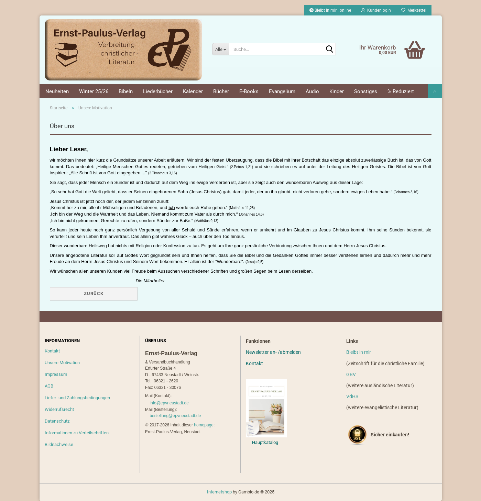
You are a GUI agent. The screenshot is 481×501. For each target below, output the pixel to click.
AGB (49, 386)
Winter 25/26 (93, 91)
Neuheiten (57, 91)
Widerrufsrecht (59, 409)
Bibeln (126, 91)
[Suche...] (220, 49)
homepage (204, 425)
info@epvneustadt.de (169, 403)
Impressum (56, 374)
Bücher (221, 91)
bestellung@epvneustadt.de (175, 415)
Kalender (193, 91)
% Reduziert (400, 91)
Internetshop (219, 491)
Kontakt (52, 350)
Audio (312, 91)
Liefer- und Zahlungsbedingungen (77, 397)
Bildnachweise (59, 444)
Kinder (336, 91)
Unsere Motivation (62, 362)
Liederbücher (158, 91)
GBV (351, 374)
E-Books (249, 91)
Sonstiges (365, 91)
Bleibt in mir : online (330, 10)
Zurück (93, 293)
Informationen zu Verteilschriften (77, 432)
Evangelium (282, 91)
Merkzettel (413, 10)
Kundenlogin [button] (376, 10)
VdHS (352, 396)
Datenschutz (57, 421)
